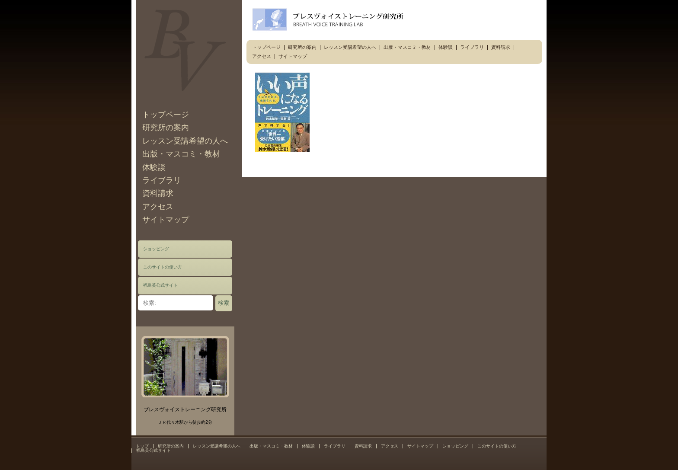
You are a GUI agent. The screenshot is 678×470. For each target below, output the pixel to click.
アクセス (157, 206)
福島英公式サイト (160, 285)
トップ (142, 446)
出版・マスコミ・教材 (181, 154)
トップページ (165, 114)
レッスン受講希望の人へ (185, 141)
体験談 (154, 167)
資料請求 (157, 193)
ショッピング (156, 248)
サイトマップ (165, 219)
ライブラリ (161, 180)
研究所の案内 (165, 127)
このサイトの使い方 (162, 267)
